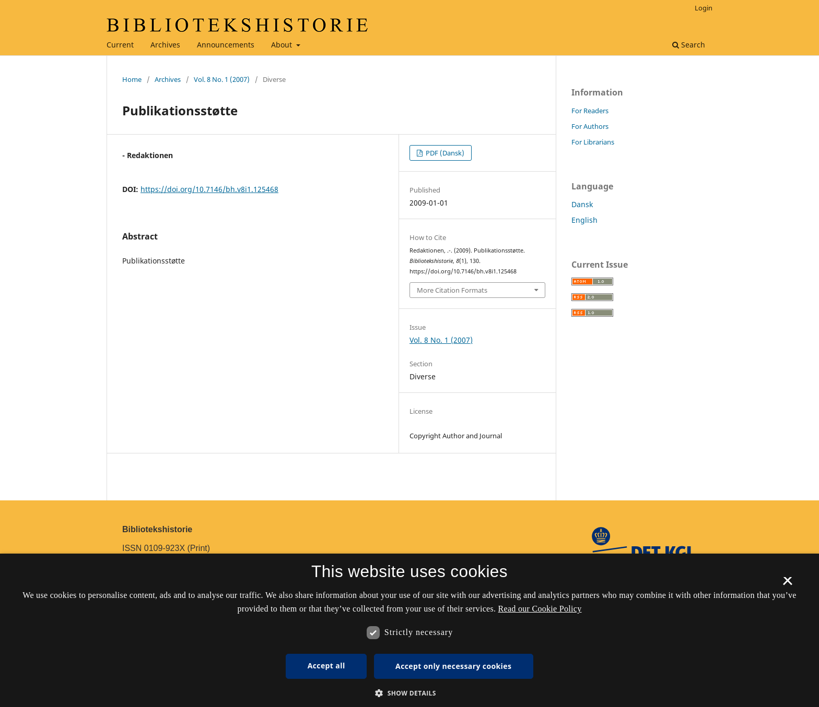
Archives (165, 45)
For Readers (590, 110)
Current (120, 45)
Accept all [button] (326, 665)
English (584, 220)
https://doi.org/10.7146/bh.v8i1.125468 (209, 189)
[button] (409, 693)
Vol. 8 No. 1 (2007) (222, 79)
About (282, 45)
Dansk (582, 204)
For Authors (590, 126)
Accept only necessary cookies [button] (453, 666)
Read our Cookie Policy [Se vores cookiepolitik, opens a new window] (540, 608)
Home (132, 79)
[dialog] (409, 630)
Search (688, 45)
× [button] (787, 584)
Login (703, 8)
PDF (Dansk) (444, 153)
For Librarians (592, 142)
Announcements (225, 45)
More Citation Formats (452, 290)
